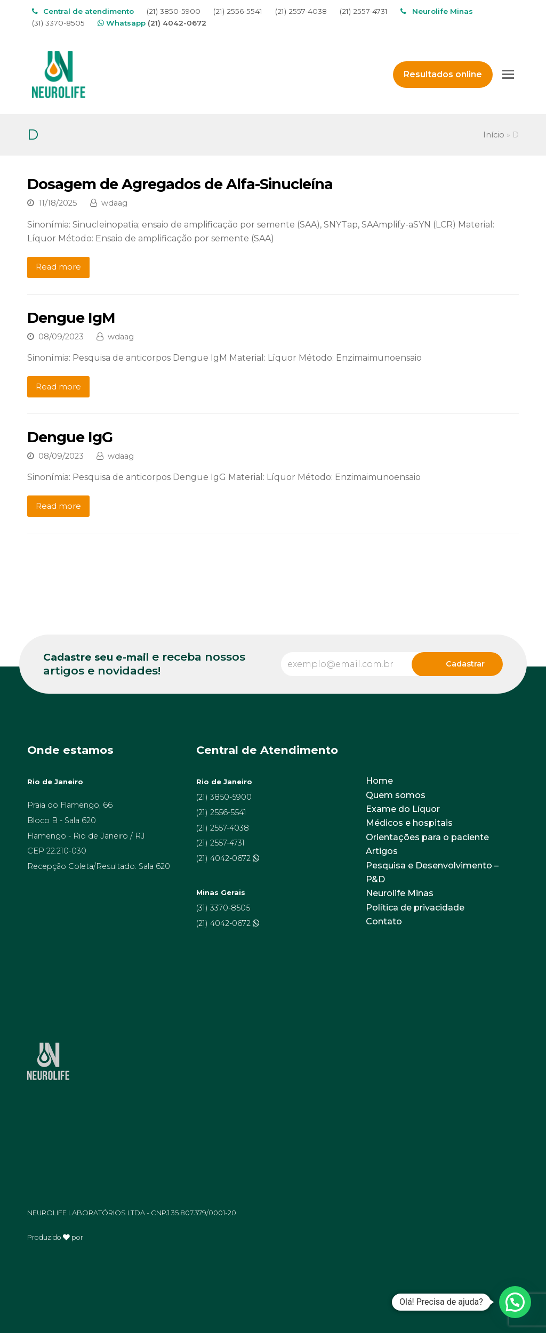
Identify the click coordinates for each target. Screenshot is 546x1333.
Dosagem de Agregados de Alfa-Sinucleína (180, 184)
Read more (58, 267)
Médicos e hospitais (409, 823)
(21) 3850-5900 (173, 11)
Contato (384, 921)
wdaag (114, 203)
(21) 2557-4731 (364, 11)
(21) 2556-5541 (237, 11)
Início (493, 135)
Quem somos (395, 795)
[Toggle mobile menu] (508, 75)
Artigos (382, 851)
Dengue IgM (71, 318)
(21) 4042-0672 (177, 23)
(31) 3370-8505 (58, 23)
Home (379, 781)
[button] (515, 1302)
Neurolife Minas (399, 893)
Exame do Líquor (403, 809)
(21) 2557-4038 (301, 11)
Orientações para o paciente (427, 837)
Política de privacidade (415, 908)
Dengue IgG (70, 437)
